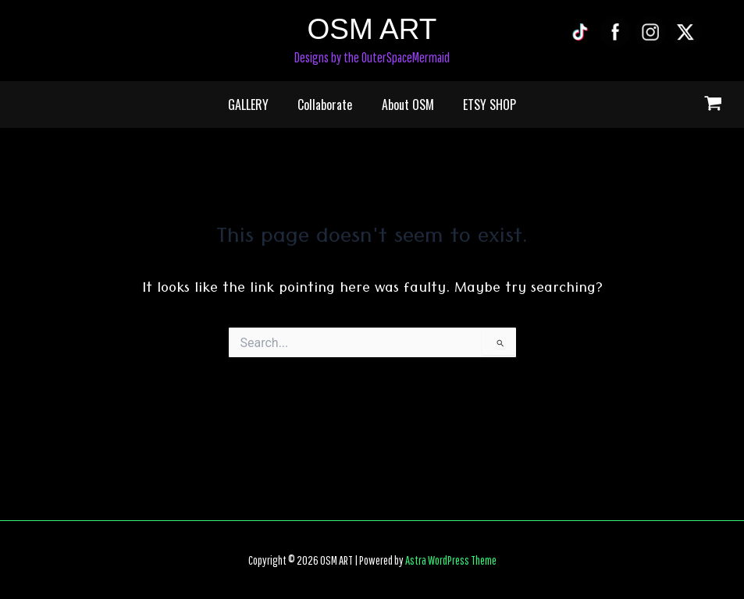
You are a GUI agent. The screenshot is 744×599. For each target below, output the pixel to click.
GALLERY (254, 104)
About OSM (405, 104)
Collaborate (327, 104)
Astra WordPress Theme (451, 560)
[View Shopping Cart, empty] (712, 105)
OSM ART (372, 29)
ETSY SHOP (483, 104)
